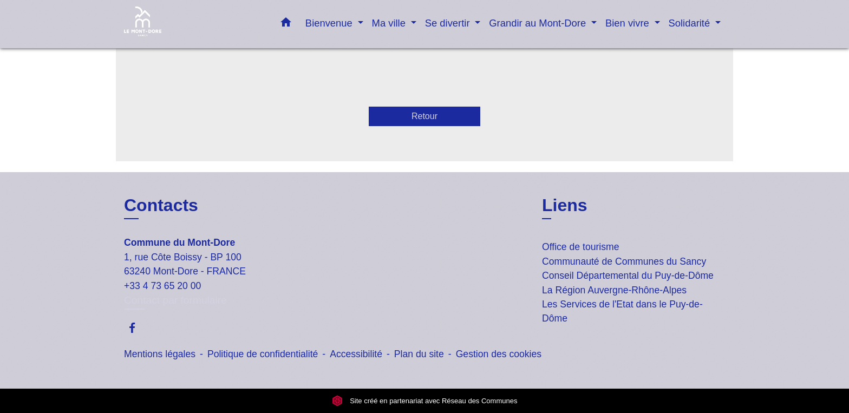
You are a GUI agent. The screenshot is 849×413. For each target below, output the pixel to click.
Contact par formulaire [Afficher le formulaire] (175, 300)
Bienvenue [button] (330, 23)
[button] (286, 24)
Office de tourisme (580, 246)
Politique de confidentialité (262, 354)
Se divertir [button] (449, 23)
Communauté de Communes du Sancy (624, 261)
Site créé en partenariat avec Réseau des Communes (425, 401)
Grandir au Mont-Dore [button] (539, 23)
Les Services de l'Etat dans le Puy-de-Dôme (622, 311)
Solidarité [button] (691, 23)
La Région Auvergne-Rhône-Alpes (614, 290)
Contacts (161, 205)
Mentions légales (159, 354)
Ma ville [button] (390, 23)
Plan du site (419, 354)
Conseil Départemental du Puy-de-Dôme (628, 275)
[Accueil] (191, 24)
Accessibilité (356, 354)
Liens (564, 205)
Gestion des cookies (498, 354)
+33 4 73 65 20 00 (162, 285)
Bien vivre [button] (628, 23)
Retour (424, 116)
